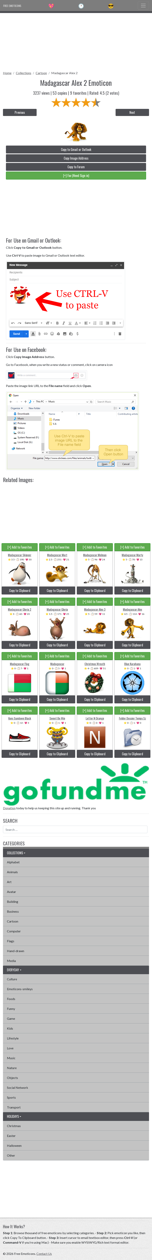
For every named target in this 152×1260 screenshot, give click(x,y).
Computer (14, 931)
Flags (10, 941)
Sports (11, 1097)
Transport (14, 1107)
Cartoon (41, 73)
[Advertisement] (76, 40)
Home (7, 73)
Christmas (14, 1126)
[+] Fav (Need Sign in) (76, 175)
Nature (12, 1068)
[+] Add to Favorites (20, 547)
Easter (11, 1136)
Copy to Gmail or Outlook (76, 149)
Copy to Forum (76, 167)
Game (11, 1018)
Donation (9, 808)
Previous (20, 112)
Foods (11, 999)
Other (11, 1155)
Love (10, 1048)
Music (11, 1058)
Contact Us (44, 1253)
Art (9, 882)
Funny (11, 1008)
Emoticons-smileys (20, 989)
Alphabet (13, 862)
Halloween (14, 1145)
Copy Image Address (76, 158)
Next (132, 112)
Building (12, 901)
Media (11, 961)
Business (13, 911)
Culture (12, 979)
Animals (12, 872)
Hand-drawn (15, 951)
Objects (12, 1078)
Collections (23, 73)
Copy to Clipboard (19, 590)
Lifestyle (13, 1038)
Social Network (17, 1087)
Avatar (11, 892)
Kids (10, 1028)
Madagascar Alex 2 (64, 73)
